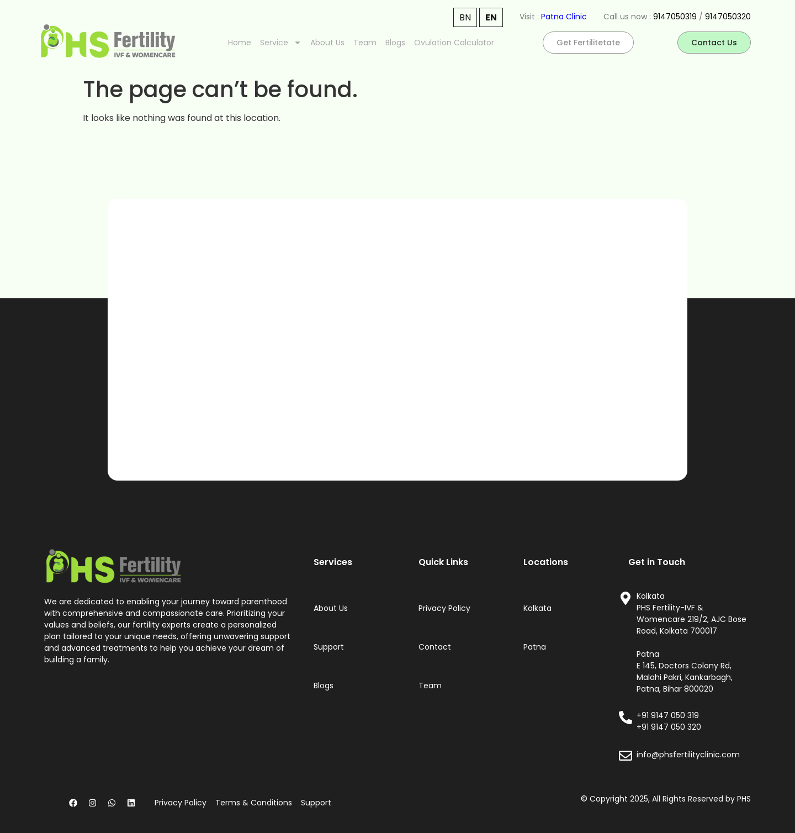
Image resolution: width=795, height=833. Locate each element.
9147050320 (728, 16)
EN (491, 17)
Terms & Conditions (253, 802)
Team (365, 42)
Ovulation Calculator (454, 42)
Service (280, 42)
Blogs (395, 42)
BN (465, 17)
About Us (327, 42)
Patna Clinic (564, 16)
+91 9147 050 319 (668, 715)
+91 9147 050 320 (669, 726)
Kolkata (537, 608)
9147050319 (675, 16)
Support (329, 646)
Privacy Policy (444, 608)
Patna (534, 646)
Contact (434, 646)
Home (239, 42)
